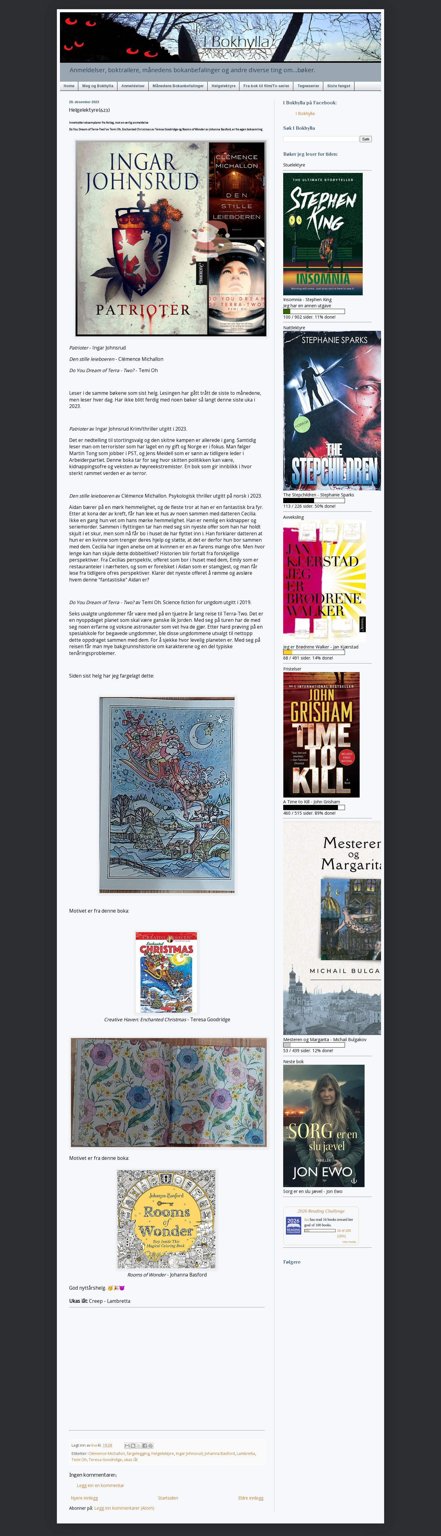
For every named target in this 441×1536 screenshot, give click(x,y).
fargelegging (138, 1453)
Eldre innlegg (250, 1498)
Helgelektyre (223, 86)
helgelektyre (162, 1453)
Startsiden (168, 1498)
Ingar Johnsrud (189, 1453)
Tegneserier (308, 86)
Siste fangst (338, 86)
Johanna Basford (220, 1453)
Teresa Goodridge (105, 1459)
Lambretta (246, 1453)
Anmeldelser (133, 86)
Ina (306, 1219)
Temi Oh (79, 1459)
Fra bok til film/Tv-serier (266, 86)
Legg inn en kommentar (100, 1485)
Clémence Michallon (106, 1453)
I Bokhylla (305, 113)
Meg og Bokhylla (97, 86)
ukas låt (131, 1459)
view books (349, 1241)
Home (69, 86)
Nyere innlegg (84, 1498)
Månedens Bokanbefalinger (178, 86)
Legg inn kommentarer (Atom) (124, 1508)
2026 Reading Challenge (321, 1210)
